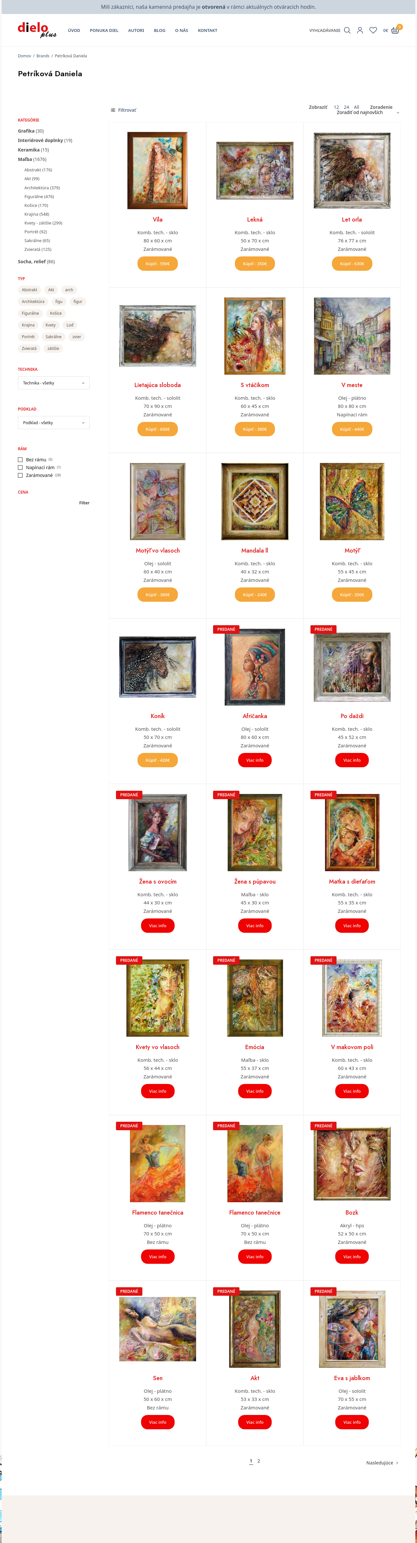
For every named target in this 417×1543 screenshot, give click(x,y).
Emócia (254, 1047)
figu (59, 301)
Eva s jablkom (352, 1378)
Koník (158, 716)
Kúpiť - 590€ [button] (158, 264)
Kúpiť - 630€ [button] (352, 264)
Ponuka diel (104, 30)
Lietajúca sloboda (158, 385)
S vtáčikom (255, 385)
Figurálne (33, 196)
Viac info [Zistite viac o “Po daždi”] (352, 760)
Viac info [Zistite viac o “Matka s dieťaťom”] (352, 926)
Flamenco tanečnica (157, 1212)
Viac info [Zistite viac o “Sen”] (157, 1422)
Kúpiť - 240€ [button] (255, 595)
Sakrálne (33, 240)
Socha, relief (32, 261)
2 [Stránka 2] (258, 1461)
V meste (352, 385)
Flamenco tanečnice (254, 1212)
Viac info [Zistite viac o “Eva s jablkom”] (352, 1422)
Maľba (25, 159)
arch (69, 290)
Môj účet (222, 1527)
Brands (43, 56)
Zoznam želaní (228, 1537)
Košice (30, 205)
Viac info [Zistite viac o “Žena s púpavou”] (255, 926)
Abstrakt (32, 170)
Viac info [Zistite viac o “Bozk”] (352, 1257)
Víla (158, 219)
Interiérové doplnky (40, 140)
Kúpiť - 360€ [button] (158, 595)
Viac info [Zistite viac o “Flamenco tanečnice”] (255, 1257)
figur (78, 301)
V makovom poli (352, 1047)
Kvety (51, 325)
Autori (136, 30)
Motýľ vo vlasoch (158, 550)
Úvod (74, 30)
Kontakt (207, 30)
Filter (84, 503)
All (356, 107)
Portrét (31, 232)
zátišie (53, 348)
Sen (158, 1378)
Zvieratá (32, 249)
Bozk (352, 1212)
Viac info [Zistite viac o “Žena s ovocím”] (157, 926)
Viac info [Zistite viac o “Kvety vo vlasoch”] (157, 1091)
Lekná (255, 219)
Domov (24, 56)
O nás (181, 30)
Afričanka (255, 716)
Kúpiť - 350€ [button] (255, 264)
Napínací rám (40, 467)
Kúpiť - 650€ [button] (158, 429)
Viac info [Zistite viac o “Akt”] (255, 1422)
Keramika (29, 150)
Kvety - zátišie (37, 223)
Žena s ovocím (158, 881)
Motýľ (352, 550)
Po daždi (352, 716)
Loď (69, 325)
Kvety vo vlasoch (158, 1047)
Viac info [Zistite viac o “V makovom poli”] (352, 1091)
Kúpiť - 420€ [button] (158, 760)
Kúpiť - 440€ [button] (352, 429)
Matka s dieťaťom (352, 881)
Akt (27, 178)
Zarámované (39, 475)
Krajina (31, 214)
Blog (159, 30)
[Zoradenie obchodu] (365, 112)
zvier (76, 336)
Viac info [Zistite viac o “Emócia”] (255, 1091)
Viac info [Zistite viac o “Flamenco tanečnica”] (157, 1257)
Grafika (26, 131)
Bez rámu (36, 459)
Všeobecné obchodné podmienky (346, 1537)
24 (346, 107)
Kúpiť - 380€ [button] (255, 429)
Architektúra (36, 188)
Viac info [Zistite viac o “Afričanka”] (255, 760)
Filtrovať (123, 110)
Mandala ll (254, 550)
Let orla (352, 219)
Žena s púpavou (255, 881)
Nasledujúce (380, 1463)
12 (336, 107)
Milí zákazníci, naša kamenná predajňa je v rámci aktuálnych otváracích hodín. (208, 6)
